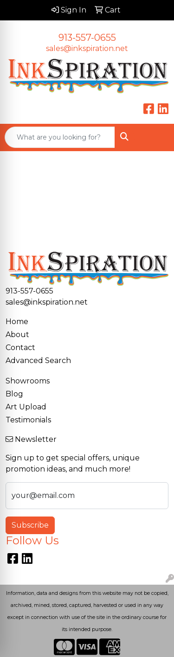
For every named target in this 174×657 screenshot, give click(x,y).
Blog (14, 393)
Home (17, 321)
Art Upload (26, 406)
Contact (20, 347)
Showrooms (28, 380)
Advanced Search (38, 360)
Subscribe (30, 525)
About (17, 334)
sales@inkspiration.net (87, 48)
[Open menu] (155, 137)
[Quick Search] (60, 137)
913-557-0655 (87, 37)
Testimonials (28, 419)
